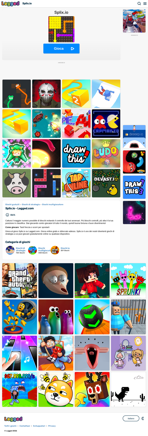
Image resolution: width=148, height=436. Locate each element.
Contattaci (25, 426)
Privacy (52, 426)
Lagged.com (13, 419)
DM (143, 418)
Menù (145, 3)
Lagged (10, 3)
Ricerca (139, 3)
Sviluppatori (39, 426)
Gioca (59, 48)
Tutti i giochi (10, 426)
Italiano (131, 418)
